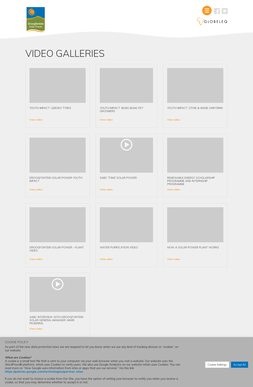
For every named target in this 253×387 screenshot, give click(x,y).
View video (38, 120)
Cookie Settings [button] (217, 364)
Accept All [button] (239, 364)
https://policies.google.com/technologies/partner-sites (44, 372)
